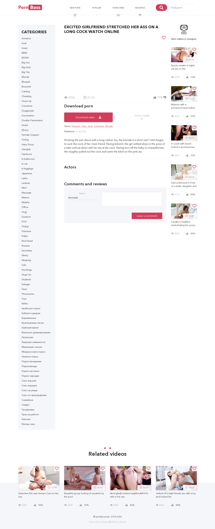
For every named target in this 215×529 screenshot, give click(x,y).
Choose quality (142, 117)
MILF (24, 187)
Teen (24, 289)
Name (82, 193)
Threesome (28, 293)
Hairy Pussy (28, 144)
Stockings (27, 269)
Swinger (26, 284)
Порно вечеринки (31, 361)
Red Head (27, 240)
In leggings (27, 168)
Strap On (26, 274)
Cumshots (27, 105)
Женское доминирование (36, 332)
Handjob (26, 149)
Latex (24, 178)
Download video (88, 117)
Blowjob (26, 81)
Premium (26, 231)
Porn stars (118, 8)
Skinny (25, 255)
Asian (24, 47)
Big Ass (26, 62)
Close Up (27, 101)
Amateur (26, 38)
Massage (26, 192)
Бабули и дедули (31, 313)
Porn (30, 7)
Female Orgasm (30, 134)
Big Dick (26, 67)
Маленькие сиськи (32, 346)
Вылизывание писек (33, 322)
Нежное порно (30, 356)
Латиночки (27, 337)
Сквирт (26, 404)
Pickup (25, 226)
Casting (26, 91)
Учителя (26, 419)
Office (25, 207)
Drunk (25, 125)
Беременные (29, 317)
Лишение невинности (33, 342)
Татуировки (28, 409)
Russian (26, 245)
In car (24, 163)
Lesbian (26, 182)
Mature (25, 197)
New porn (75, 8)
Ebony (25, 129)
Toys (24, 298)
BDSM (25, 57)
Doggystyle (28, 110)
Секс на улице (29, 390)
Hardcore (27, 154)
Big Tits (26, 72)
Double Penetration (32, 120)
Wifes (25, 303)
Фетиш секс (28, 424)
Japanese (27, 173)
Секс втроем (29, 380)
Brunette (26, 86)
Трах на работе (30, 414)
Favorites (140, 8)
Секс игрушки (29, 385)
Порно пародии (30, 375)
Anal (24, 43)
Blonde (25, 76)
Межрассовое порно (33, 351)
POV (24, 221)
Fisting (25, 139)
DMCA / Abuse (118, 521)
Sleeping (26, 260)
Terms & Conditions (99, 521)
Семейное (27, 399)
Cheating (26, 96)
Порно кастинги (30, 370)
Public (25, 236)
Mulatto (26, 202)
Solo (24, 264)
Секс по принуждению (34, 395)
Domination (28, 115)
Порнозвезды (29, 366)
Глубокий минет (30, 327)
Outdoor (26, 216)
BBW (24, 52)
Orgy (24, 211)
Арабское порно (31, 308)
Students (26, 279)
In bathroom (28, 158)
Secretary (27, 250)
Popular (96, 8)
